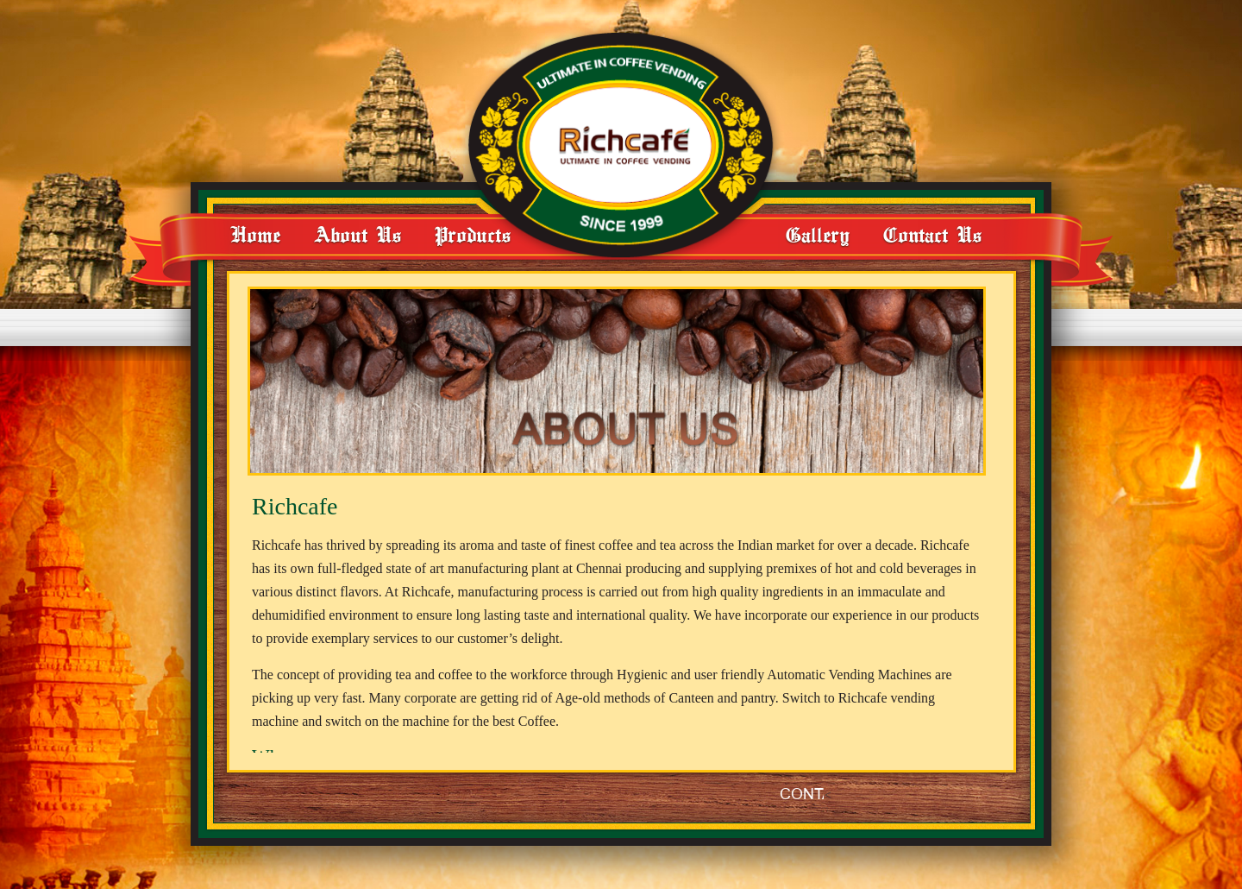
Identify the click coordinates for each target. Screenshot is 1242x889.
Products (473, 235)
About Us (357, 235)
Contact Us (932, 235)
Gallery (818, 235)
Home (255, 235)
